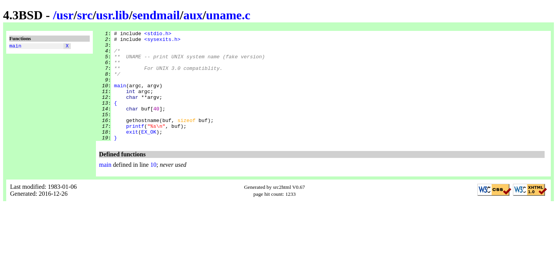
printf (135, 145)
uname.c (228, 15)
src (84, 15)
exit (132, 152)
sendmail (156, 15)
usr (64, 15)
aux (193, 15)
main (15, 46)
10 (153, 186)
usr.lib (112, 15)
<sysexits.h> (162, 41)
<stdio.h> (157, 34)
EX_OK (148, 152)
